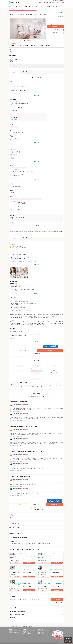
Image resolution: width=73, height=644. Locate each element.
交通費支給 (11, 209)
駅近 (17, 231)
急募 (10, 231)
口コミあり (61, 12)
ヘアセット (24, 167)
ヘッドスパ (19, 167)
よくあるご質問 (11, 631)
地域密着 (20, 231)
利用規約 (38, 631)
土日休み (15, 149)
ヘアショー (15, 167)
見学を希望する (55, 32)
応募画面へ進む (55, 26)
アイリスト (15, 6)
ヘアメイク (11, 167)
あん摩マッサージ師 (59, 6)
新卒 (11, 66)
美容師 (10, 6)
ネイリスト (21, 6)
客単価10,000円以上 (53, 231)
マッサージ (42, 6)
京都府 (16, 626)
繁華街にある (36, 231)
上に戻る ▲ (61, 642)
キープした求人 (47, 2)
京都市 (19, 626)
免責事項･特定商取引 (40, 633)
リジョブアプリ (11, 633)
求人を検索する (40, 2)
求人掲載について (55, 0)
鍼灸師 (53, 6)
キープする (55, 29)
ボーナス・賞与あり (13, 201)
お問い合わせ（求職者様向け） (14, 632)
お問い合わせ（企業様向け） (28, 633)
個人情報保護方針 (39, 632)
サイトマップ (38, 636)
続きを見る (36, 95)
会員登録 (61, 2)
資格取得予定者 (24, 231)
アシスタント (15, 66)
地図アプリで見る (13, 110)
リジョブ (10, 626)
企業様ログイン (61, 0)
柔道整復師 (48, 6)
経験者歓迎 (13, 231)
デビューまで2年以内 (31, 231)
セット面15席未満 (59, 231)
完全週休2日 (11, 149)
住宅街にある (41, 231)
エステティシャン (28, 6)
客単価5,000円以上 (47, 231)
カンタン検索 (57, 599)
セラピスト (36, 6)
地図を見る (19, 107)
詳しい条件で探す (59, 602)
